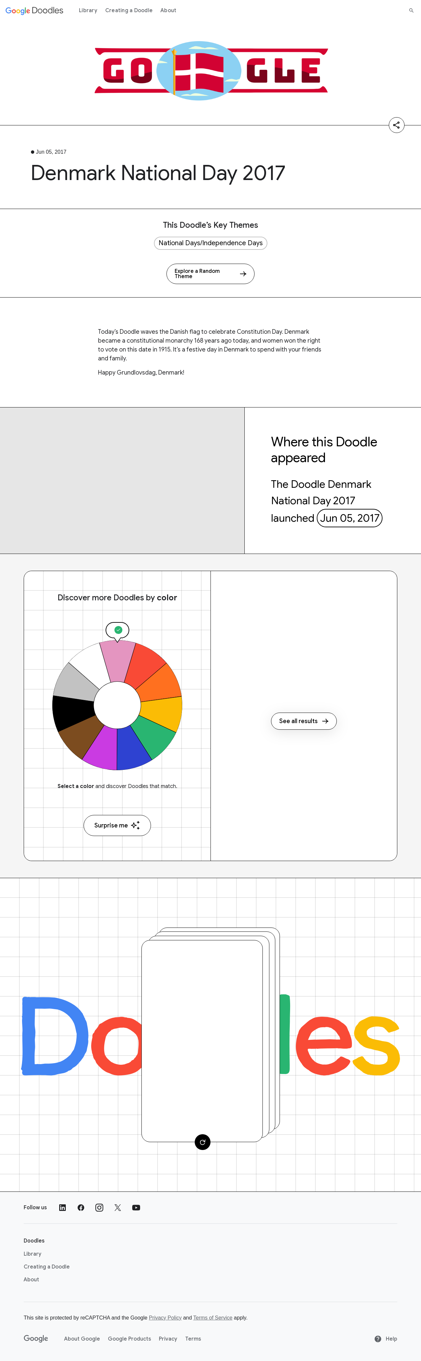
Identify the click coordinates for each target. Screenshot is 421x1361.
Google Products (129, 1339)
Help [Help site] (385, 1339)
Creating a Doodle (129, 10)
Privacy (168, 1339)
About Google (82, 1339)
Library (88, 10)
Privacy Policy (165, 1318)
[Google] (36, 1339)
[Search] (411, 10)
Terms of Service (213, 1318)
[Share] (397, 125)
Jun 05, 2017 (350, 518)
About (168, 10)
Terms (193, 1339)
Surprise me (117, 825)
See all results (304, 721)
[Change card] (202, 1142)
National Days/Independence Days (211, 243)
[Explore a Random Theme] (210, 274)
